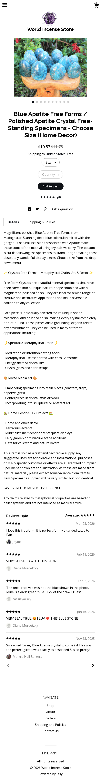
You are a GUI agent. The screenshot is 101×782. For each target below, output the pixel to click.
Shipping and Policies (50, 725)
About (50, 712)
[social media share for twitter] (38, 209)
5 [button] (49, 102)
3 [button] (41, 102)
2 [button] (37, 102)
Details (13, 222)
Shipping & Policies (42, 222)
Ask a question (62, 209)
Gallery (50, 718)
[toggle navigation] (4, 5)
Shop (50, 706)
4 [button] (45, 102)
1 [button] (33, 102)
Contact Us (51, 731)
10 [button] (68, 102)
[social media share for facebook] (30, 209)
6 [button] (53, 102)
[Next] (93, 666)
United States (56, 154)
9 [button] (64, 102)
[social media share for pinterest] (46, 209)
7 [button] (56, 102)
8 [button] (60, 102)
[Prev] (7, 666)
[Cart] (96, 6)
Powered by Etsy (50, 774)
